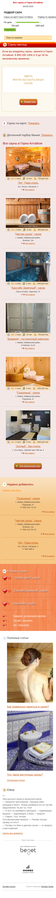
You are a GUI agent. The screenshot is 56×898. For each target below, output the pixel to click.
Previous (8, 161)
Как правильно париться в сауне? (28, 706)
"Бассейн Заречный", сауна (28, 287)
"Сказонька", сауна (28, 392)
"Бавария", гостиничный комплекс (28, 338)
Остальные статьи (16, 780)
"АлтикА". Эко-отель (28, 446)
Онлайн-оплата (9, 887)
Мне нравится (30, 190)
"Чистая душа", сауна (28, 234)
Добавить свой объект (12, 490)
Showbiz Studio (47, 887)
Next (48, 161)
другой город (28, 6)
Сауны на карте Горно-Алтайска (18, 17)
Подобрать (10, 29)
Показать (34, 123)
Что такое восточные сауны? (25, 774)
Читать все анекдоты (13, 833)
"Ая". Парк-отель (28, 182)
